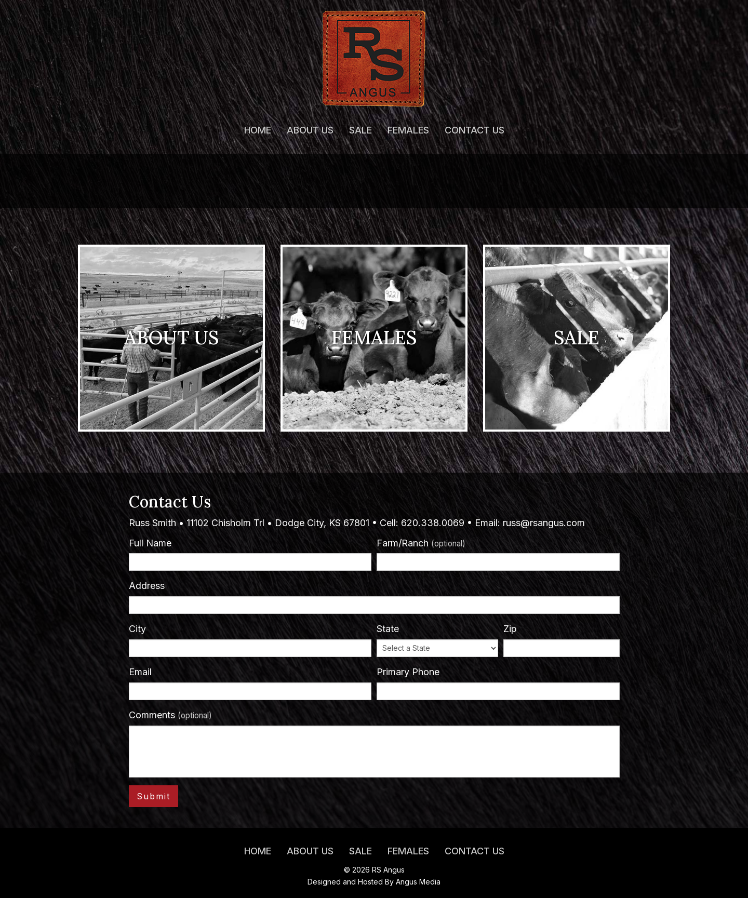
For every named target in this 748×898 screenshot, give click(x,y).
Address (147, 585)
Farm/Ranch (421, 543)
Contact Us (474, 130)
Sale (360, 130)
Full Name (150, 543)
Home (257, 130)
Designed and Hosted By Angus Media (374, 881)
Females (408, 130)
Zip (510, 628)
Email (140, 671)
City (137, 628)
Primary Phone (408, 671)
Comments (170, 714)
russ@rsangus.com (544, 522)
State (388, 628)
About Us (310, 130)
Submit (153, 796)
